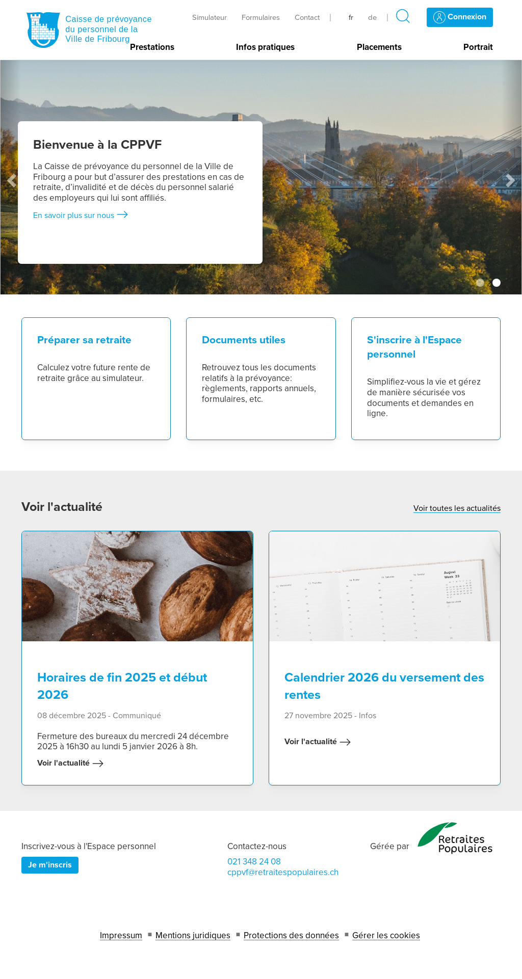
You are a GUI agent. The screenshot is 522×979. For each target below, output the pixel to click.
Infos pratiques (265, 47)
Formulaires (261, 17)
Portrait (478, 47)
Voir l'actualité (70, 763)
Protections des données (291, 935)
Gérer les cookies (386, 935)
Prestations (152, 47)
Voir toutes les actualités (457, 508)
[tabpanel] (261, 177)
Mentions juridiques (192, 935)
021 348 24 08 (254, 861)
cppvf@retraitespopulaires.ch (282, 872)
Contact (307, 17)
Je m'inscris (50, 865)
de (372, 17)
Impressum (121, 935)
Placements (379, 47)
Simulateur (209, 17)
